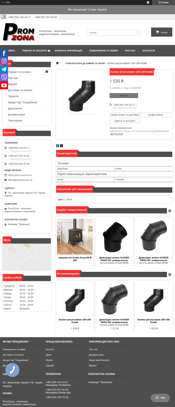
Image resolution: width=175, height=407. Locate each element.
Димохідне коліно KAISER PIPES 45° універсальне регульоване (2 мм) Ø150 (114, 260)
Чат (160, 397)
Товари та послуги (34, 50)
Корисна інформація (68, 50)
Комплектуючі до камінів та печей (85, 63)
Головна (9, 50)
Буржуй (50, 365)
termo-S (50, 349)
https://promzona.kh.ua (20, 175)
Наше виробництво (99, 360)
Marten (49, 360)
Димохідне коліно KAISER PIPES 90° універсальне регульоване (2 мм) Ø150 (153, 260)
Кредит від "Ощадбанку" (23, 102)
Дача (48, 354)
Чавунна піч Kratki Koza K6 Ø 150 (74, 259)
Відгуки (12, 84)
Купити (124, 95)
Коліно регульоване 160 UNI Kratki (75, 321)
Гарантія (13, 96)
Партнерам (15, 120)
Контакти (149, 50)
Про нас (130, 50)
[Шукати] (138, 32)
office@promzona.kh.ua (20, 180)
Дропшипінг (15, 108)
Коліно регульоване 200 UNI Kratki (154, 321)
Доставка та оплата (20, 90)
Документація (16, 114)
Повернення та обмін (103, 50)
